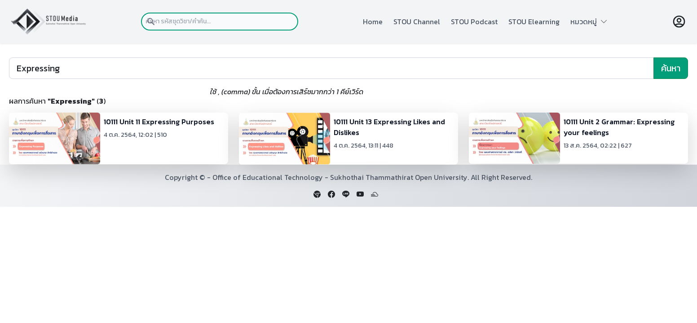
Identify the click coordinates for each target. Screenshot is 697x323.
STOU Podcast (474, 21)
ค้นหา (670, 68)
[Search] (331, 68)
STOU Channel (416, 21)
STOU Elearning (534, 21)
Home (373, 21)
